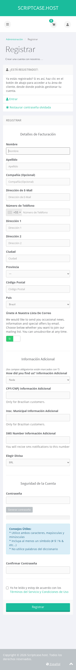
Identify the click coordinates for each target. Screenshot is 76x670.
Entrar (12, 99)
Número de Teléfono (20, 206)
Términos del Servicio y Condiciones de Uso (39, 592)
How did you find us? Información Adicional (36, 373)
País (9, 298)
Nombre (11, 144)
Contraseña (14, 493)
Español (53, 664)
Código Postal (15, 282)
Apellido (11, 159)
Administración (14, 39)
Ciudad (11, 252)
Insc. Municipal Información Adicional (32, 411)
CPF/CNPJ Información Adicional (28, 388)
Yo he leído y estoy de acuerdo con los (37, 590)
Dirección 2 (13, 236)
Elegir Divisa (14, 456)
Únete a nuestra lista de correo (28, 313)
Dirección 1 (13, 221)
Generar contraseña (19, 509)
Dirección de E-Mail (19, 190)
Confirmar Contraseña (21, 563)
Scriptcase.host (38, 8)
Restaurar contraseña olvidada (28, 107)
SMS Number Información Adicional (31, 433)
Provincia (12, 267)
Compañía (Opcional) (20, 175)
